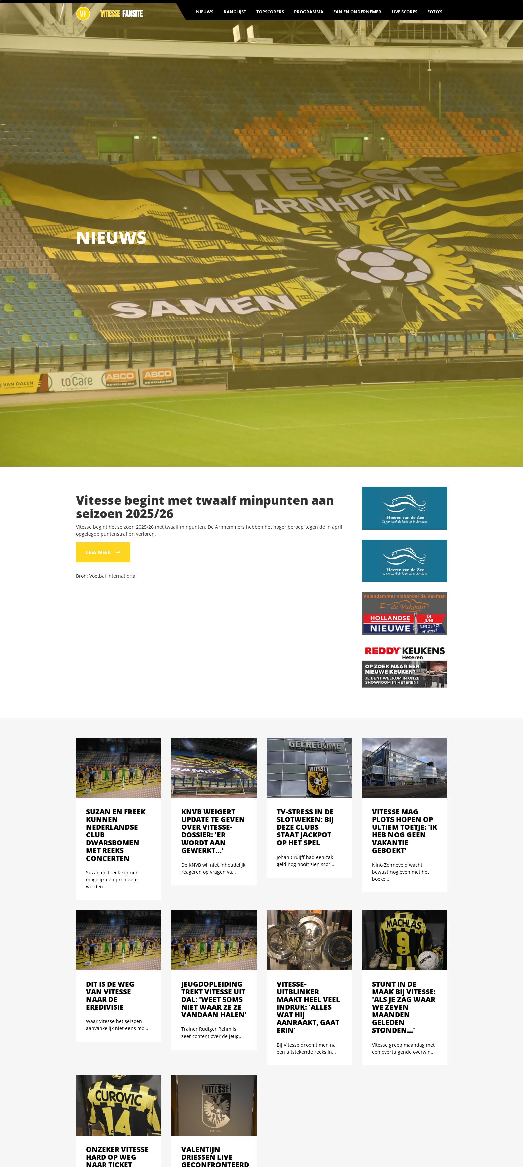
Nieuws (204, 12)
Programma (308, 12)
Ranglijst (235, 12)
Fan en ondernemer (357, 12)
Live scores (404, 12)
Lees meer (98, 552)
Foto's (434, 12)
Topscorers (270, 12)
